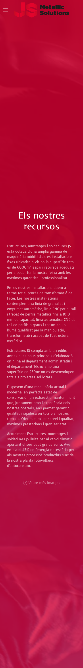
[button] (5, 10)
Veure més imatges (41, 482)
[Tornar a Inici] (41, 10)
